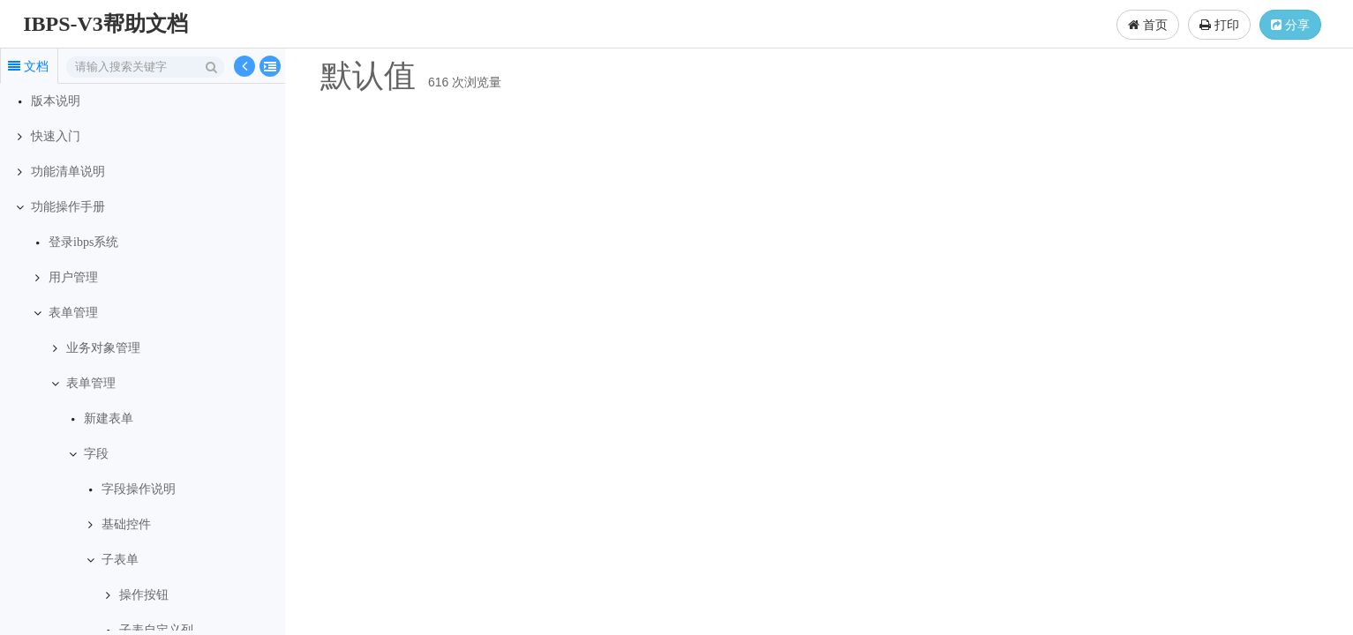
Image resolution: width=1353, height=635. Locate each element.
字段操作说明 (138, 489)
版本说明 (55, 101)
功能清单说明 (68, 171)
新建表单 (108, 418)
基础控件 (126, 524)
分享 (1290, 25)
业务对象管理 (103, 348)
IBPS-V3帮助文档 (105, 23)
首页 (1148, 25)
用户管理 (73, 277)
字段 (96, 453)
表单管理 (73, 312)
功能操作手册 (68, 206)
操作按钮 (144, 594)
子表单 (120, 559)
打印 (1219, 25)
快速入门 (55, 136)
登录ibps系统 (83, 242)
